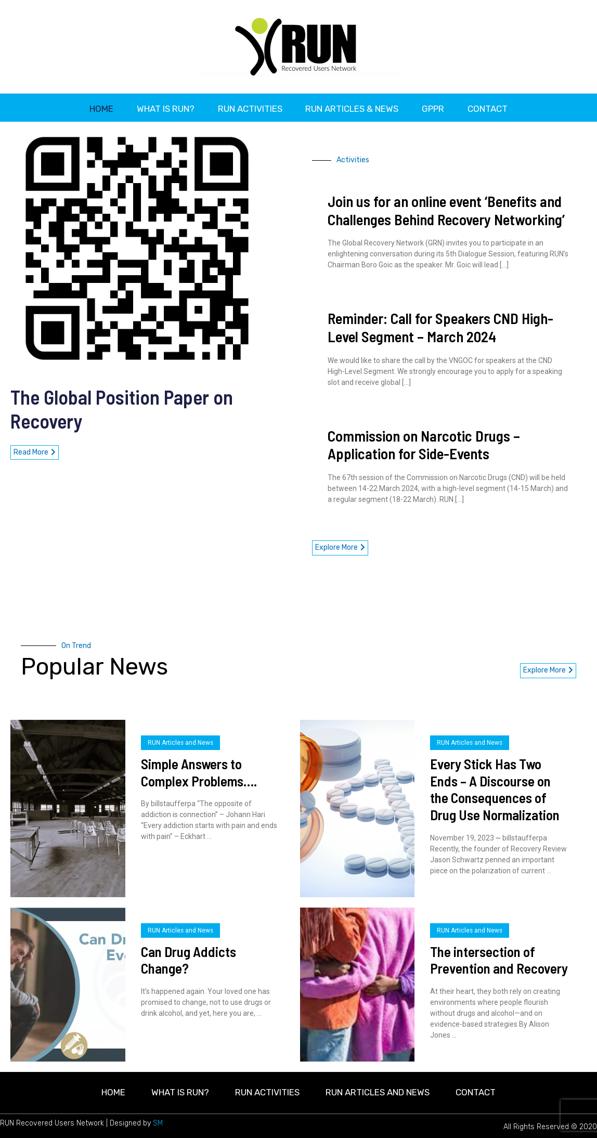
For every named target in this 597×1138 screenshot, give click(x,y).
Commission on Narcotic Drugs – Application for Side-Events (424, 442)
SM (158, 1121)
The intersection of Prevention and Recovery (499, 958)
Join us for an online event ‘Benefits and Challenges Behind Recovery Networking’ (446, 208)
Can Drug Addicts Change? (188, 958)
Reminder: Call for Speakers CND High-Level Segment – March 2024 (440, 325)
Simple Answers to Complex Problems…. (199, 770)
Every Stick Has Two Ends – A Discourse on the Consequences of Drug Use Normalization (495, 787)
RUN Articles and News (180, 740)
